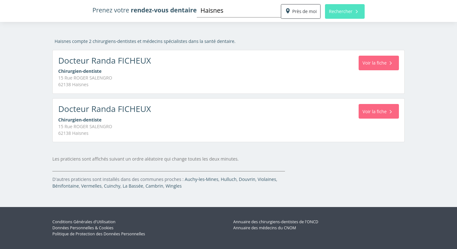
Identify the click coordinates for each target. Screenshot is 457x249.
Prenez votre (144, 10)
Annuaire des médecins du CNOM (264, 228)
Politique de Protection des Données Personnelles (98, 234)
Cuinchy (112, 186)
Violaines (267, 179)
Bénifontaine (65, 186)
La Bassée (133, 186)
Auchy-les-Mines (201, 179)
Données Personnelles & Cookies (83, 228)
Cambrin (154, 186)
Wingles (174, 186)
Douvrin (247, 179)
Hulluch (228, 179)
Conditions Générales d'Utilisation (84, 222)
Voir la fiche (377, 63)
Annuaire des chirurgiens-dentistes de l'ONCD (275, 222)
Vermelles (91, 186)
